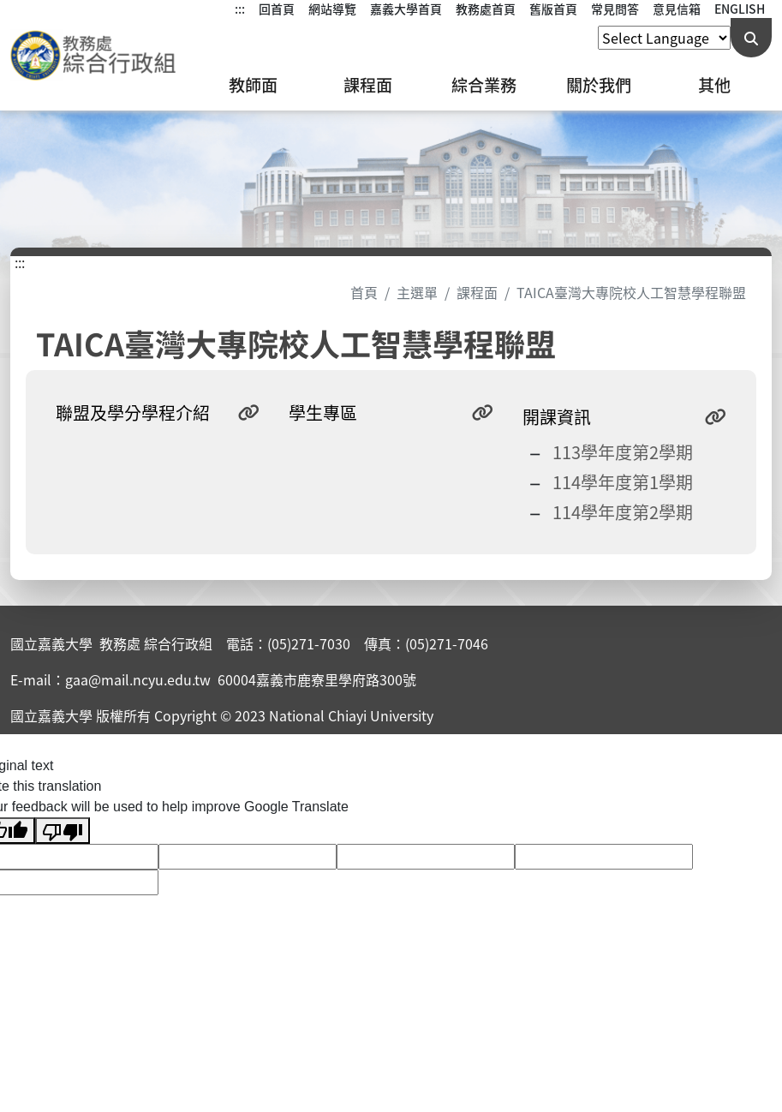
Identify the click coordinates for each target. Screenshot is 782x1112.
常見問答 (615, 8)
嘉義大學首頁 (406, 8)
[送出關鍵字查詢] (751, 37)
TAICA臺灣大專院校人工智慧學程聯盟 (631, 292)
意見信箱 (677, 8)
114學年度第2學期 (622, 511)
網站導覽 (332, 8)
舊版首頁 (553, 8)
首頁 (364, 292)
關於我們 (598, 85)
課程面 (367, 85)
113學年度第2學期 (622, 451)
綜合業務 (483, 85)
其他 (714, 85)
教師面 (253, 85)
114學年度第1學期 (622, 481)
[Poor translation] (62, 830)
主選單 (417, 292)
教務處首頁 (486, 8)
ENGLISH (739, 8)
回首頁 (277, 8)
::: (240, 8)
